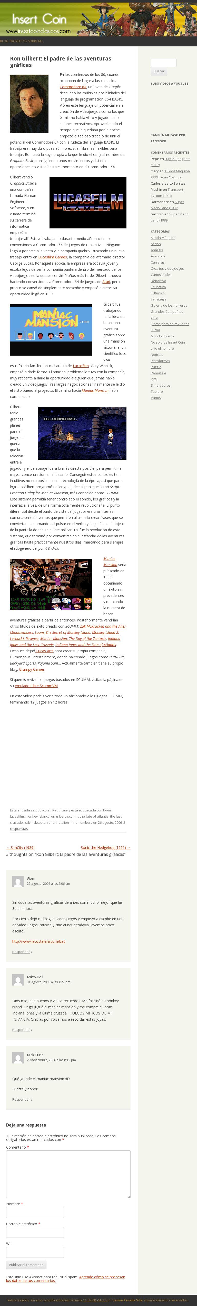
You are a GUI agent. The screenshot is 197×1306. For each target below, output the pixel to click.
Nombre (14, 1203)
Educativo (158, 287)
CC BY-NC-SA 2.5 (95, 1300)
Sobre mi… (36, 41)
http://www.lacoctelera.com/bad (38, 941)
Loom (39, 632)
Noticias (157, 354)
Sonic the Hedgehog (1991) (106, 847)
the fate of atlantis (94, 816)
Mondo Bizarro (162, 336)
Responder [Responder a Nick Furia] (21, 1099)
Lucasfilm (81, 365)
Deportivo (158, 280)
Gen (30, 878)
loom (107, 810)
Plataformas (160, 360)
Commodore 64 (73, 86)
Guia (154, 317)
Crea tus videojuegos (167, 268)
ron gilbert (58, 816)
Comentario (17, 1147)
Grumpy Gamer (31, 669)
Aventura (158, 256)
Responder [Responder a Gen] (21, 951)
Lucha (155, 330)
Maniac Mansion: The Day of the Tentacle (73, 638)
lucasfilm (17, 816)
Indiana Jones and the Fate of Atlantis (85, 644)
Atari (106, 281)
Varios (156, 397)
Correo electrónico (23, 1223)
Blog (4, 41)
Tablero (157, 391)
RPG (154, 379)
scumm (72, 816)
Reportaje (60, 810)
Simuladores (161, 385)
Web (10, 1243)
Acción (156, 244)
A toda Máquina (163, 237)
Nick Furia (35, 1054)
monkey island (36, 816)
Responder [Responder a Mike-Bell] (21, 1029)
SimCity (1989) (20, 847)
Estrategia (158, 299)
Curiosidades (161, 274)
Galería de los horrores (169, 305)
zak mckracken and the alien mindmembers (58, 822)
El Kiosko (158, 293)
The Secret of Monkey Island (68, 632)
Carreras (158, 262)
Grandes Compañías (167, 311)
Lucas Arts (44, 650)
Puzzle (156, 367)
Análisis (157, 250)
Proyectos (18, 41)
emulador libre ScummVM (36, 685)
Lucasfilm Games (52, 257)
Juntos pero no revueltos (170, 324)
